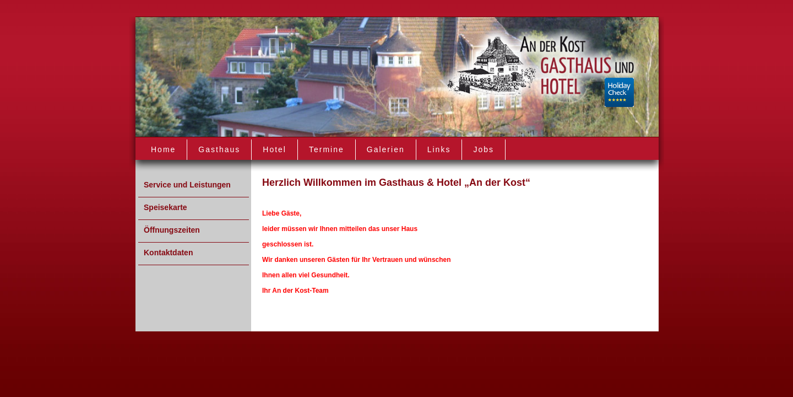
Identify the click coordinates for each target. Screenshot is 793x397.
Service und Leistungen (187, 184)
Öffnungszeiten (172, 230)
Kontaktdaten (168, 252)
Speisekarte (165, 207)
